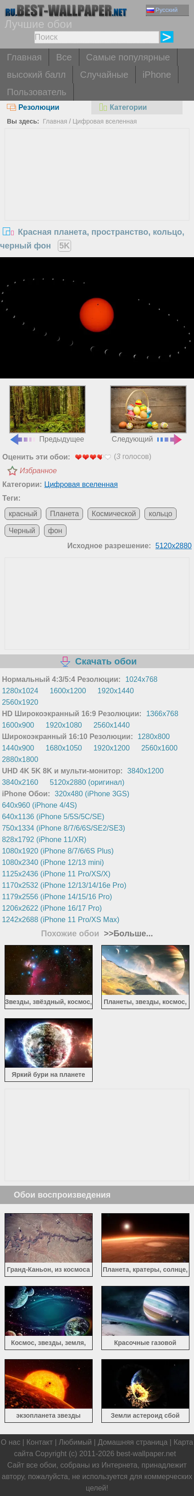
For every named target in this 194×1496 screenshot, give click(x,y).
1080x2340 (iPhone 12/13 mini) (53, 862)
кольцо (160, 514)
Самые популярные (128, 57)
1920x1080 (64, 725)
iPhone (157, 75)
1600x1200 (68, 691)
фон (55, 531)
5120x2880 (173, 546)
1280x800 (154, 736)
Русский (162, 9)
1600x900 (18, 725)
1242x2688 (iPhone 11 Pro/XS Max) (60, 920)
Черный (22, 531)
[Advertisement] (97, 197)
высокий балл (36, 75)
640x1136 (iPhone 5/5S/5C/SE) (53, 817)
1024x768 (141, 679)
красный (23, 514)
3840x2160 (20, 782)
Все (64, 57)
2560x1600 (159, 748)
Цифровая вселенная (104, 121)
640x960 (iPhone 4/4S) (39, 805)
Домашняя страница (132, 1442)
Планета (64, 514)
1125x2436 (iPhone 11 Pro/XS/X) (56, 874)
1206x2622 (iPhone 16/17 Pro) (52, 908)
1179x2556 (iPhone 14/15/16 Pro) (57, 897)
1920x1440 (116, 691)
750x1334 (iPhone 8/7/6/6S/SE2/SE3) (63, 828)
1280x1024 (20, 691)
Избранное (38, 471)
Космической (114, 514)
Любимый (75, 1442)
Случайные (104, 75)
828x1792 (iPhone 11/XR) (44, 839)
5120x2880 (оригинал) (87, 782)
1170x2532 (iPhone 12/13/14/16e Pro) (64, 885)
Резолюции (33, 107)
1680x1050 (64, 748)
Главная (24, 57)
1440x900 (18, 748)
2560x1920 (20, 702)
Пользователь (37, 92)
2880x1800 (20, 759)
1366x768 (162, 714)
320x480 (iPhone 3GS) (92, 794)
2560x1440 (112, 725)
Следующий (148, 414)
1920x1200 (112, 748)
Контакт (39, 1442)
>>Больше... (127, 933)
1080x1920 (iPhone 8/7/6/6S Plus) (58, 851)
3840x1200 (145, 771)
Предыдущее (47, 414)
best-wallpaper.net (146, 1454)
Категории (122, 107)
